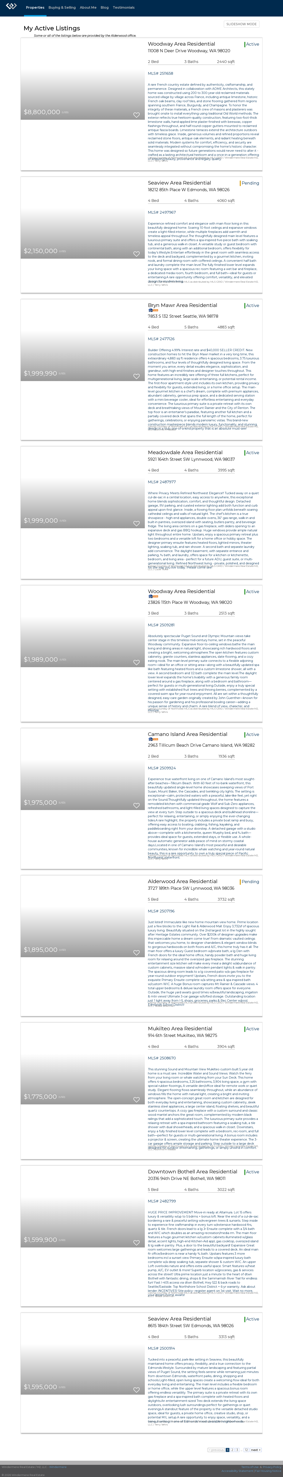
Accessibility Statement (237, 1470)
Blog (105, 7)
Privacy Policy (272, 1467)
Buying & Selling (62, 7)
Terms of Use (250, 1467)
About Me (88, 7)
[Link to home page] (11, 8)
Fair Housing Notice (268, 1470)
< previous (216, 1450)
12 (246, 1450)
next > (255, 1450)
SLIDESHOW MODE (242, 24)
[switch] (136, 113)
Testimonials (124, 7)
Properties (35, 7)
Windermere (58, 1467)
